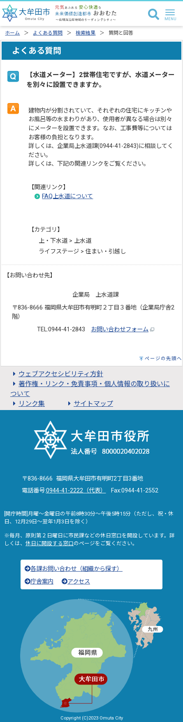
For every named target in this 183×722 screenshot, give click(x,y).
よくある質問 (48, 33)
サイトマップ (89, 404)
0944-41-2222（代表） (76, 490)
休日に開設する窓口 (49, 543)
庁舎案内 (39, 581)
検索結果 (85, 33)
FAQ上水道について (67, 196)
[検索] (153, 14)
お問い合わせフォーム (119, 329)
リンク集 (27, 404)
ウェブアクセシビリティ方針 (56, 374)
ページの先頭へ (163, 358)
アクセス (76, 581)
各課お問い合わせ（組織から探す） (74, 568)
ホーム (12, 33)
